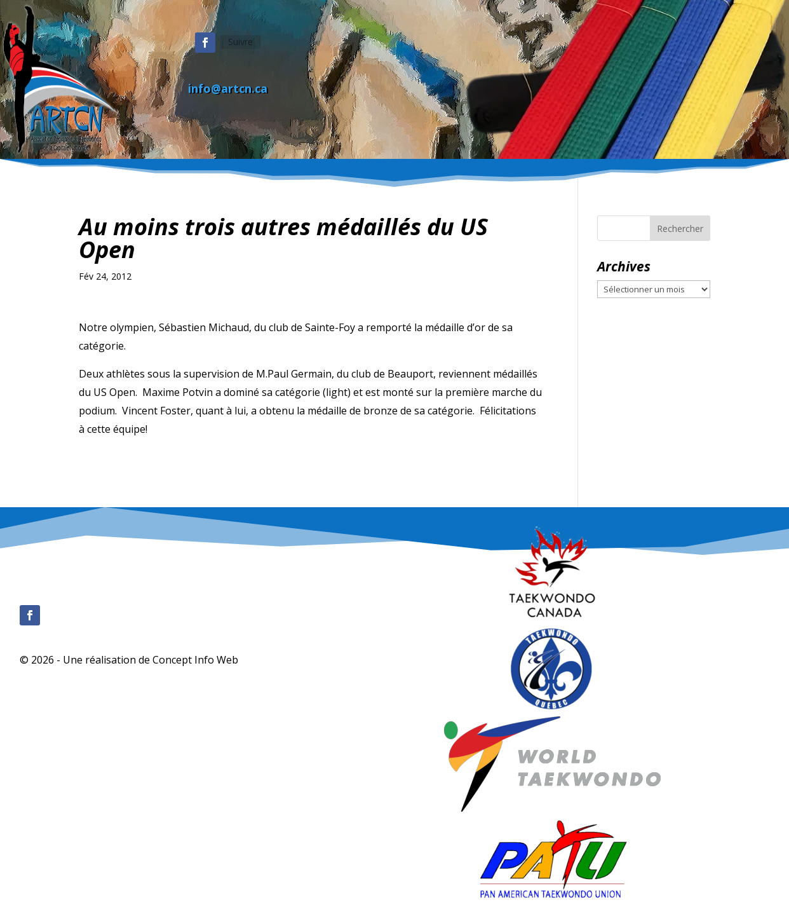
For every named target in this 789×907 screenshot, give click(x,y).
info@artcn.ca (227, 88)
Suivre (240, 42)
